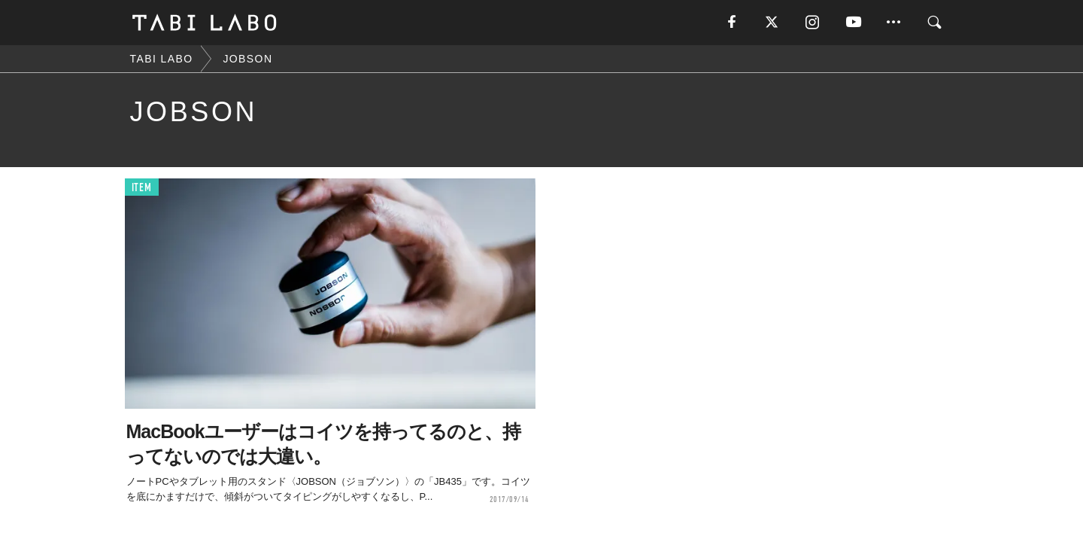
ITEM (142, 187)
